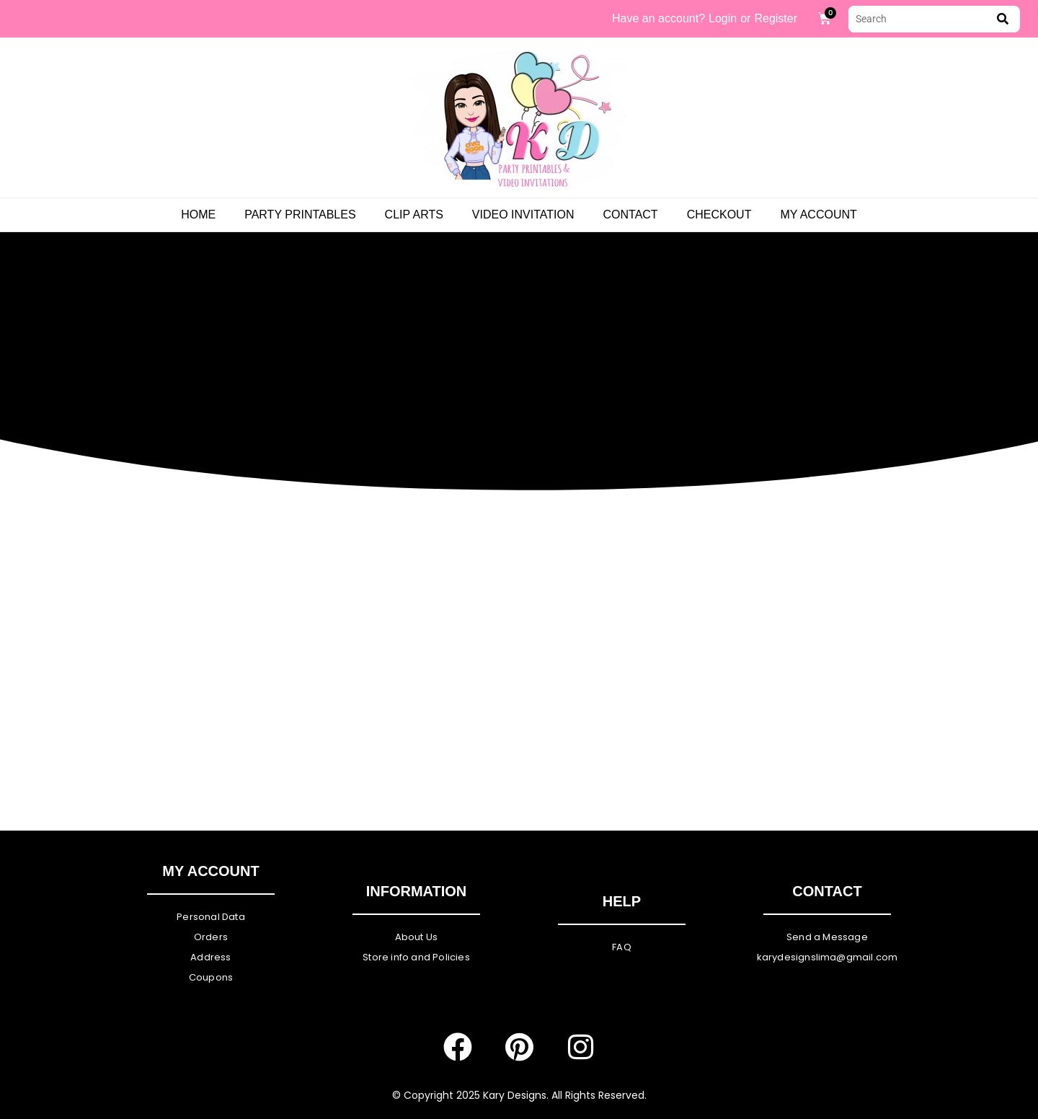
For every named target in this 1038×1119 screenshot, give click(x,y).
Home (198, 214)
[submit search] (1002, 19)
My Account (818, 214)
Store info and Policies (416, 957)
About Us (416, 937)
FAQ (621, 947)
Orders (211, 937)
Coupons (211, 977)
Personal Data (211, 917)
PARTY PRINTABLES (299, 214)
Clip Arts (414, 214)
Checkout (719, 214)
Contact (630, 214)
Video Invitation (523, 214)
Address (210, 957)
